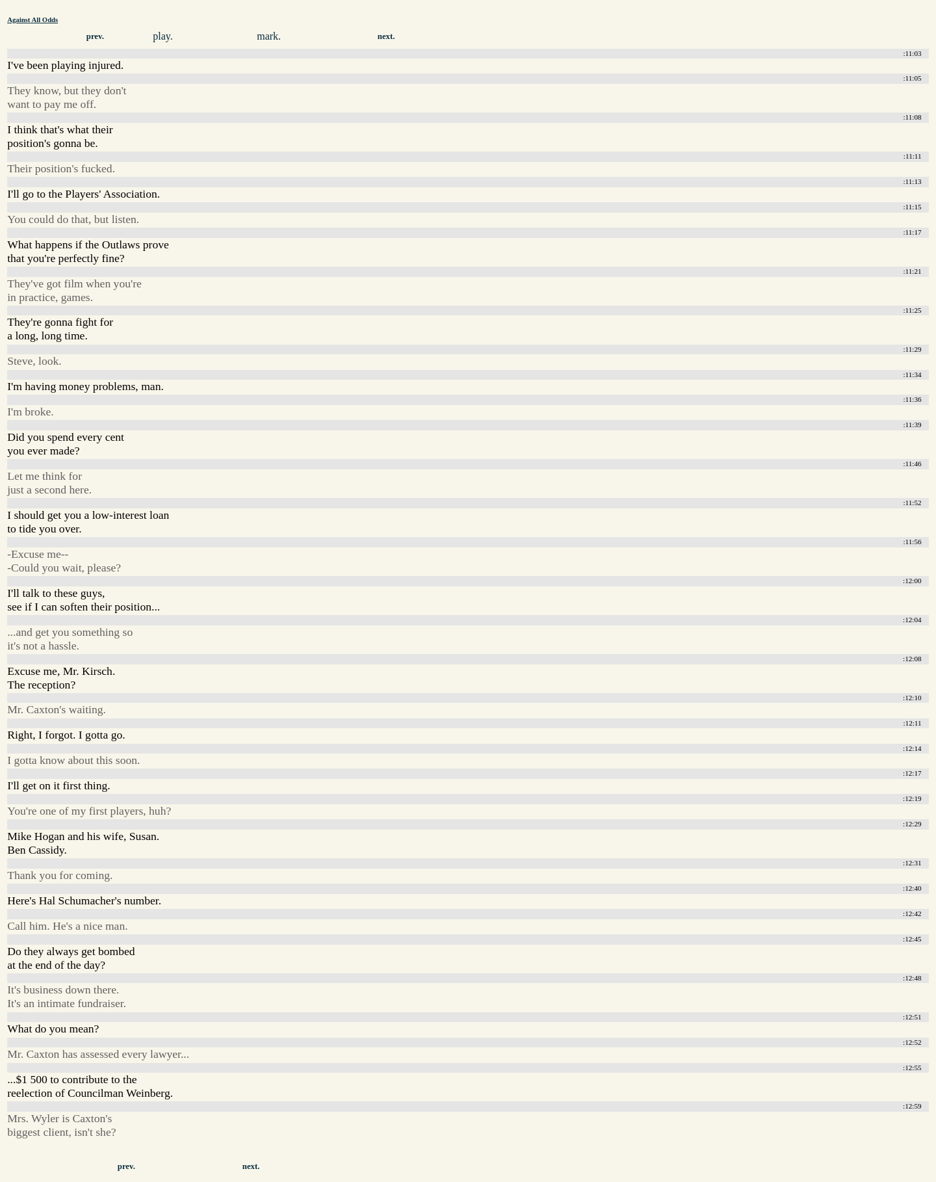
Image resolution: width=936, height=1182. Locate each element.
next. (386, 36)
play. (163, 36)
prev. (95, 36)
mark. (269, 36)
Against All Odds (32, 19)
